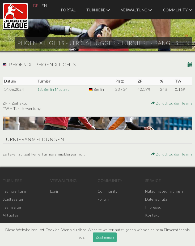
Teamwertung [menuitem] (14, 191)
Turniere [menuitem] (98, 10)
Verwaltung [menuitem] (136, 10)
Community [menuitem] (178, 10)
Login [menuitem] (55, 191)
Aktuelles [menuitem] (11, 215)
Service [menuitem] (153, 180)
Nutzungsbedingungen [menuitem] (164, 191)
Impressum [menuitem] (155, 207)
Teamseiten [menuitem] (12, 207)
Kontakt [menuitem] (152, 215)
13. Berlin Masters (53, 89)
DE (36, 5)
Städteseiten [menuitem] (13, 199)
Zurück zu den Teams (172, 103)
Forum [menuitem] (103, 199)
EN (44, 5)
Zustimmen (105, 237)
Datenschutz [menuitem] (156, 199)
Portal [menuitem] (68, 10)
